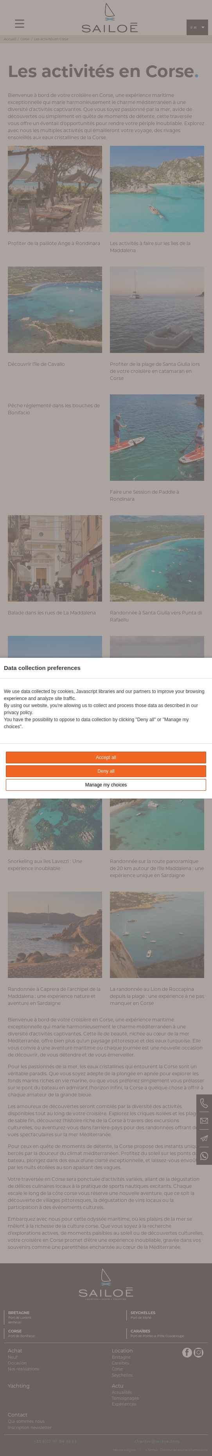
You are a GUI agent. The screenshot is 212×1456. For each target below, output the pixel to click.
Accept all (106, 757)
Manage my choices (106, 785)
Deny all (105, 771)
